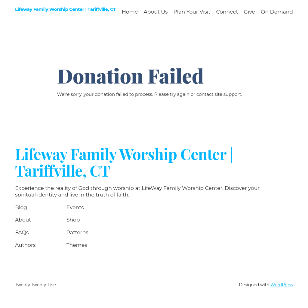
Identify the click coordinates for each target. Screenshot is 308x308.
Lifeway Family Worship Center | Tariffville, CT (65, 9)
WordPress (281, 285)
